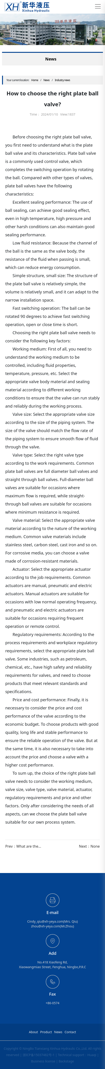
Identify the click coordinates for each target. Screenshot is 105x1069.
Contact (70, 1032)
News (46, 80)
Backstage (66, 1061)
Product (46, 1032)
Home (34, 80)
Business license (43, 1061)
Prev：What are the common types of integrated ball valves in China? (25, 846)
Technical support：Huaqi (77, 1055)
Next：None (89, 846)
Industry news (62, 80)
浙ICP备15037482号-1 (39, 1055)
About (33, 1032)
